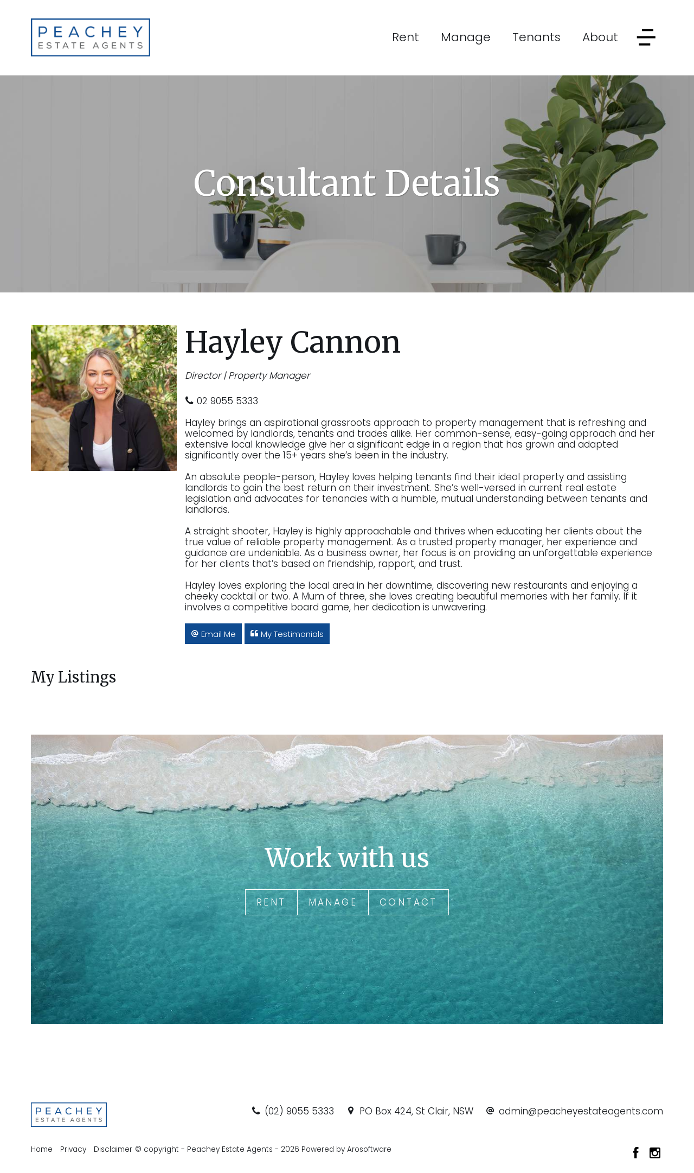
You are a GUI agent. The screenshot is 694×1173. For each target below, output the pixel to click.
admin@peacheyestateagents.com (581, 1111)
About (600, 37)
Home (42, 1149)
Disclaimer (113, 1149)
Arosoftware (369, 1149)
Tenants (536, 37)
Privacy (73, 1149)
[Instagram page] (655, 1154)
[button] (213, 633)
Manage (466, 37)
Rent (405, 37)
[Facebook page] (637, 1154)
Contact (409, 902)
